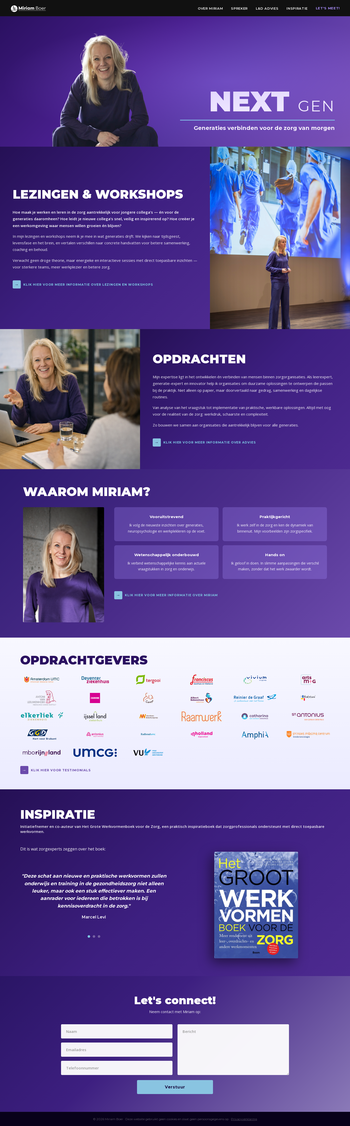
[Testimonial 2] (94, 936)
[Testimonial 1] (89, 936)
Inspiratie (297, 8)
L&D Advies (267, 8)
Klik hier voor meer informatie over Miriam (166, 595)
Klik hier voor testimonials (55, 770)
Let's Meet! (328, 8)
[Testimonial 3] (99, 936)
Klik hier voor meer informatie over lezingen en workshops (83, 284)
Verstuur (175, 1087)
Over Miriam (210, 8)
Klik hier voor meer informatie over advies (204, 442)
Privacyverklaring (244, 1119)
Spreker (239, 8)
